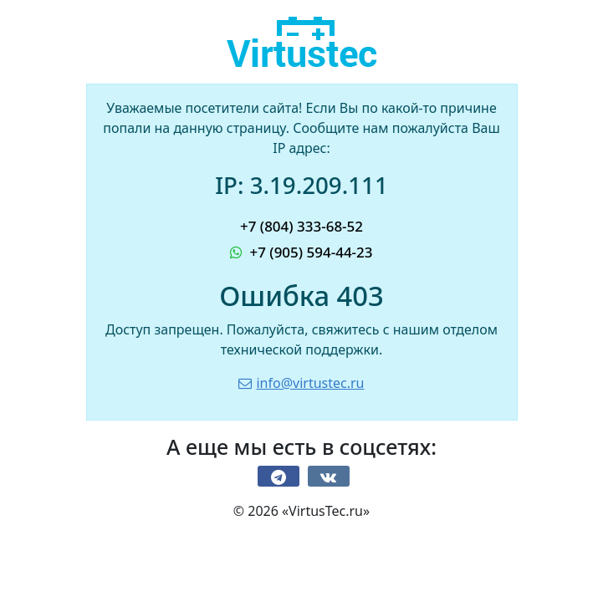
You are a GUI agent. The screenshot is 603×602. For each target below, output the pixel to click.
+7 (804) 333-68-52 (301, 226)
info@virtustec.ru (301, 383)
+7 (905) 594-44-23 (301, 252)
